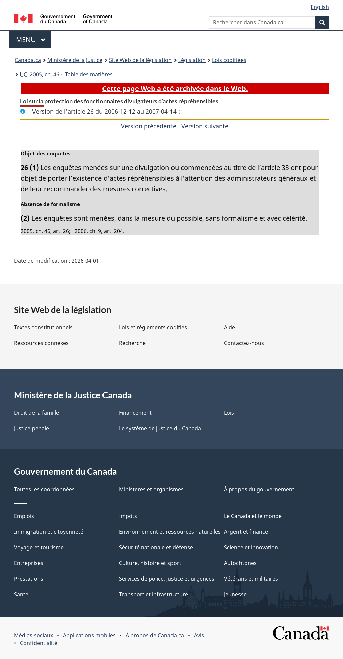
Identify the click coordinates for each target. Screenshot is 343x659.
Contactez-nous (244, 343)
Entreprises (28, 563)
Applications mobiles (89, 635)
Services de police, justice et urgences (166, 578)
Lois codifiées (229, 60)
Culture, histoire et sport (150, 563)
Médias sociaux (33, 635)
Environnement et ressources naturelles (170, 531)
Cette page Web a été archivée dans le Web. (175, 88)
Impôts (128, 516)
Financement (135, 412)
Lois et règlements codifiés (153, 327)
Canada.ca (28, 60)
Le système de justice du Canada (160, 428)
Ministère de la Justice (74, 60)
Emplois (24, 516)
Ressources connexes (41, 343)
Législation (192, 60)
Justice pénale (31, 428)
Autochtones (240, 563)
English (320, 7)
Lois (229, 412)
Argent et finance (246, 531)
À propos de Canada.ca (155, 635)
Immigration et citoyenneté (48, 531)
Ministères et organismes (151, 489)
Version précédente (148, 126)
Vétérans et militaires (251, 578)
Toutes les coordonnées (44, 489)
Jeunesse (235, 594)
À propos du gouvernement (259, 489)
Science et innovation (251, 547)
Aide (229, 327)
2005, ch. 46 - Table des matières (66, 74)
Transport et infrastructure (153, 594)
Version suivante (204, 126)
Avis (199, 635)
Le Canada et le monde (253, 516)
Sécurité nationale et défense (156, 547)
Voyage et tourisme (39, 547)
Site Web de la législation (140, 60)
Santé (21, 594)
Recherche (132, 343)
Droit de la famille (36, 412)
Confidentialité (38, 643)
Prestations (28, 578)
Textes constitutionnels (43, 327)
